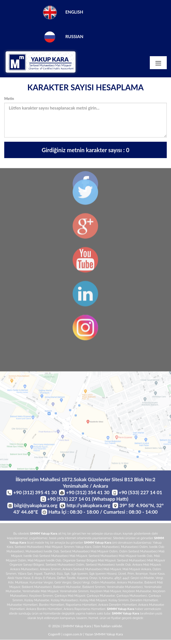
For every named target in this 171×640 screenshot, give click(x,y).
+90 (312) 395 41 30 (35, 493)
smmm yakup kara (77, 548)
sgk (67, 574)
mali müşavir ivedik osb (44, 561)
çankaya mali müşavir (70, 597)
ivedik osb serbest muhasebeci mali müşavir (55, 556)
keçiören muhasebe (137, 592)
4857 (117, 579)
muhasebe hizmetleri (22, 605)
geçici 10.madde (142, 579)
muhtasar (21, 583)
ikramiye (142, 574)
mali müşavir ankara (137, 570)
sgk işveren (79, 574)
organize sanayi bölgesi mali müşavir (89, 561)
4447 (126, 579)
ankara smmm (50, 570)
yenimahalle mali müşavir (40, 592)
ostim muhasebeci (106, 548)
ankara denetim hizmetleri (117, 605)
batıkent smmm (93, 587)
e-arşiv (37, 579)
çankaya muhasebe (101, 597)
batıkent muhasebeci (37, 587)
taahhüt (49, 574)
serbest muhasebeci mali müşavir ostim (89, 552)
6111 (60, 574)
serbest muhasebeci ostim (65, 565)
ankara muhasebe (130, 583)
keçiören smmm (41, 597)
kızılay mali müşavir (93, 601)
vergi (159, 579)
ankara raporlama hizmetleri (84, 610)
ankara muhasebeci (24, 570)
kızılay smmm (119, 601)
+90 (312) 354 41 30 (87, 493)
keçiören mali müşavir (105, 592)
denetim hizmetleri (144, 601)
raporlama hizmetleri (81, 605)
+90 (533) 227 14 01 (140, 493)
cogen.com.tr (72, 635)
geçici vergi (81, 583)
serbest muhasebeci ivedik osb (108, 565)
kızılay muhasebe (36, 601)
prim (130, 574)
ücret (122, 574)
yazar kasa (156, 574)
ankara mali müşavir (146, 565)
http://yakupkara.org (89, 506)
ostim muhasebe (103, 583)
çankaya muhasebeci (131, 597)
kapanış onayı (87, 579)
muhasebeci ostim (134, 548)
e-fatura (49, 579)
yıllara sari (25, 574)
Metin (9, 98)
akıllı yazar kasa (18, 579)
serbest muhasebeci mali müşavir (38, 548)
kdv (11, 583)
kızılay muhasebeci (64, 601)
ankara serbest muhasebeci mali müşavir (91, 570)
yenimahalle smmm (74, 592)
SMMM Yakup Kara (43, 534)
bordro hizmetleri (51, 605)
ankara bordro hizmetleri (44, 610)
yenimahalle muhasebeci (124, 587)
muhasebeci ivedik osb (42, 552)
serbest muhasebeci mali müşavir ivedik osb (120, 556)
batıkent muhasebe (67, 587)
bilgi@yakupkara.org (35, 506)
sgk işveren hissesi (103, 574)
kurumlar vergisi (41, 583)
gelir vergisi (63, 583)
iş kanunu (106, 579)
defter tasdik (66, 579)
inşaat (38, 574)
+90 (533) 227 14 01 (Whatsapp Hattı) (87, 500)
